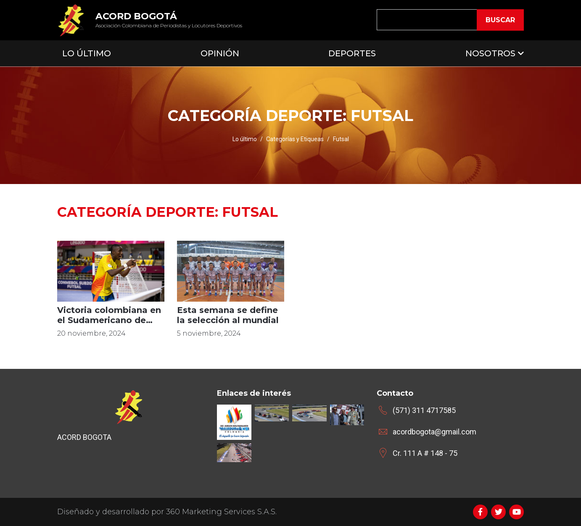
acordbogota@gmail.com (434, 431)
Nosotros (490, 53)
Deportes (352, 53)
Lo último (244, 139)
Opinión (220, 53)
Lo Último (86, 53)
